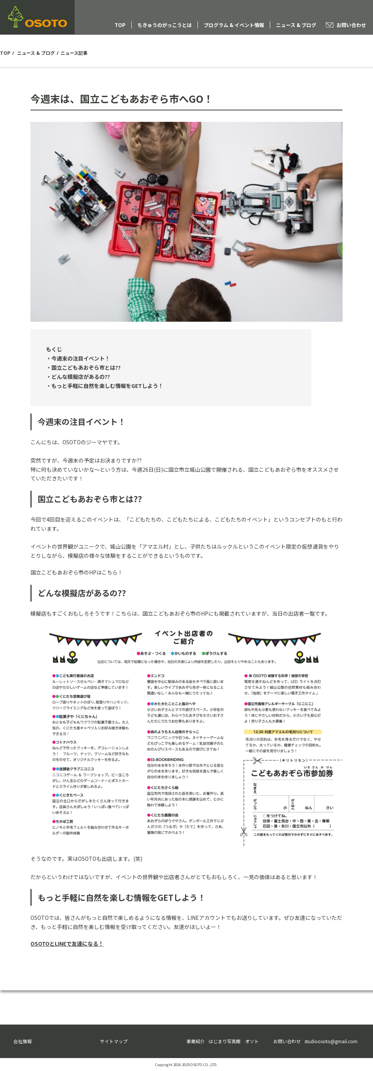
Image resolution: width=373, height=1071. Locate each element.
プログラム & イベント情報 (234, 25)
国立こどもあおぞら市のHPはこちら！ (76, 572)
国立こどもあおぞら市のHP (175, 613)
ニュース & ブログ (296, 25)
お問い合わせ (351, 25)
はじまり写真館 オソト (234, 1041)
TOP (120, 25)
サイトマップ (114, 1041)
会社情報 (22, 1041)
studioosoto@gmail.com (330, 1041)
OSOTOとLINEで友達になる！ (67, 943)
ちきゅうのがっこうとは (164, 25)
